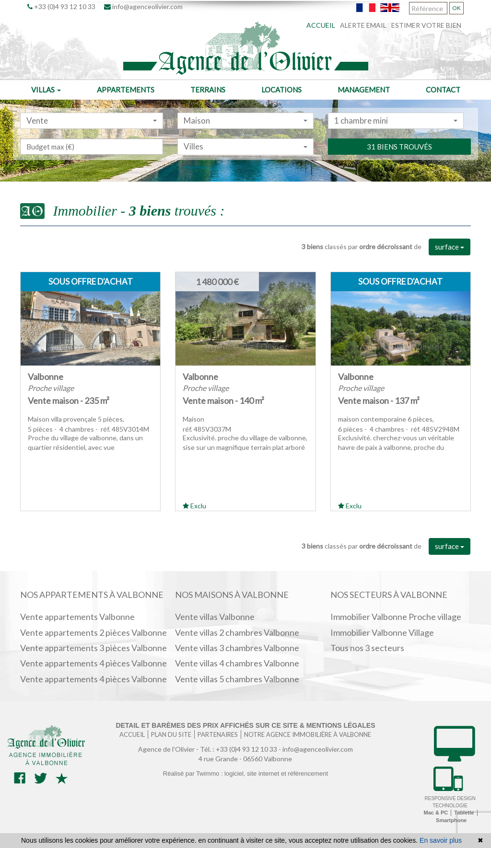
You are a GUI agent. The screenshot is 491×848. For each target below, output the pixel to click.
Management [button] (364, 89)
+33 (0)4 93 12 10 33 (61, 6)
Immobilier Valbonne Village (382, 632)
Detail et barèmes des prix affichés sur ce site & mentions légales (245, 725)
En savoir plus (441, 840)
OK (456, 7)
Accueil (320, 25)
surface (449, 246)
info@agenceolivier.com (143, 6)
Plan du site (171, 734)
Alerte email (363, 25)
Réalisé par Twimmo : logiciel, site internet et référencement (245, 773)
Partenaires (218, 734)
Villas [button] (46, 89)
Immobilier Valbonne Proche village (395, 616)
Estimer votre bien (426, 25)
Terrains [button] (207, 89)
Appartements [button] (125, 89)
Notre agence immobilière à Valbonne (307, 734)
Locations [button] (281, 89)
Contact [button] (443, 89)
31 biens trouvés (399, 166)
